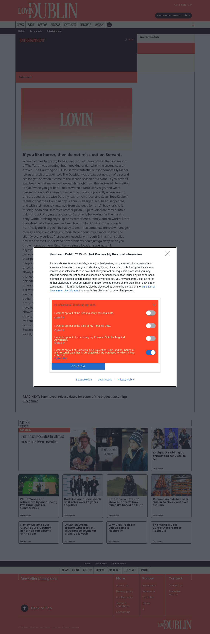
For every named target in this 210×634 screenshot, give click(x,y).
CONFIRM (78, 366)
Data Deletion (84, 379)
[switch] (151, 312)
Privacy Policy (126, 379)
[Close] (168, 254)
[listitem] (105, 305)
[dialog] (105, 317)
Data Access (105, 379)
